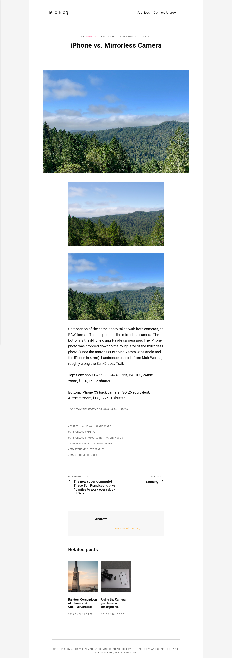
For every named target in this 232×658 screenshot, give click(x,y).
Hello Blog (55, 13)
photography (105, 430)
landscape (105, 412)
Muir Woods (118, 424)
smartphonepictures (84, 441)
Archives (143, 13)
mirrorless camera (83, 418)
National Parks (80, 430)
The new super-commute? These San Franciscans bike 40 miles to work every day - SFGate (94, 477)
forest (74, 412)
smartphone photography (88, 435)
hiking (88, 412)
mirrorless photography (87, 424)
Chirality (151, 468)
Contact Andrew (165, 13)
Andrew (91, 36)
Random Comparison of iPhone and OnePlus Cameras (82, 599)
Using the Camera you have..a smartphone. (114, 598)
